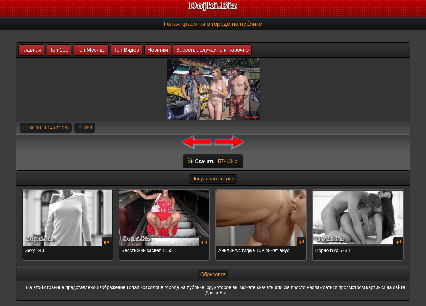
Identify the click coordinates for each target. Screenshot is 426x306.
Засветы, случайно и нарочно (212, 50)
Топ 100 (59, 50)
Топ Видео (126, 50)
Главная (31, 50)
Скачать (213, 161)
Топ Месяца (91, 50)
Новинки (157, 50)
